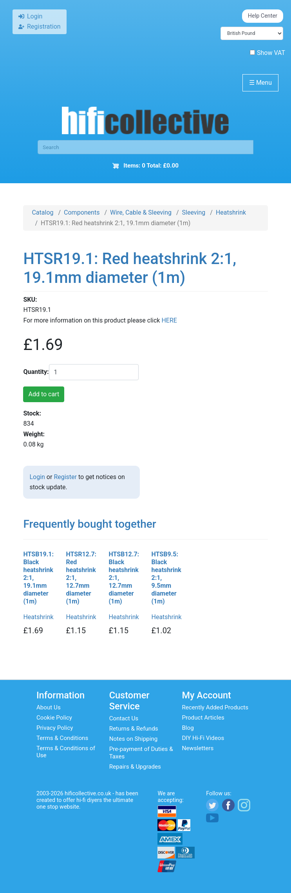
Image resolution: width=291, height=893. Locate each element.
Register (65, 477)
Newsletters (197, 748)
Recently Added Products (215, 707)
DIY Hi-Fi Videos (203, 738)
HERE (169, 320)
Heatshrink (231, 212)
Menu (260, 82)
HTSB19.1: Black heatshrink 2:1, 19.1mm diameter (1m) (38, 577)
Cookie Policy (54, 717)
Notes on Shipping (133, 738)
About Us (48, 707)
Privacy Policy (54, 727)
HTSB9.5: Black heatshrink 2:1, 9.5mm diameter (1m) (166, 577)
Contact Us (124, 718)
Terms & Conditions (62, 738)
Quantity (35, 371)
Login (37, 477)
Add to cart (43, 394)
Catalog (42, 212)
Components (81, 212)
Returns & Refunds (133, 728)
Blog (187, 727)
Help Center (262, 16)
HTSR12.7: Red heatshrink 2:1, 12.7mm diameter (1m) (81, 577)
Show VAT (267, 52)
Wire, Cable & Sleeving (141, 212)
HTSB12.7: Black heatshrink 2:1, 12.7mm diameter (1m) (123, 577)
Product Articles (203, 717)
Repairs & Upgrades (135, 766)
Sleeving (194, 212)
